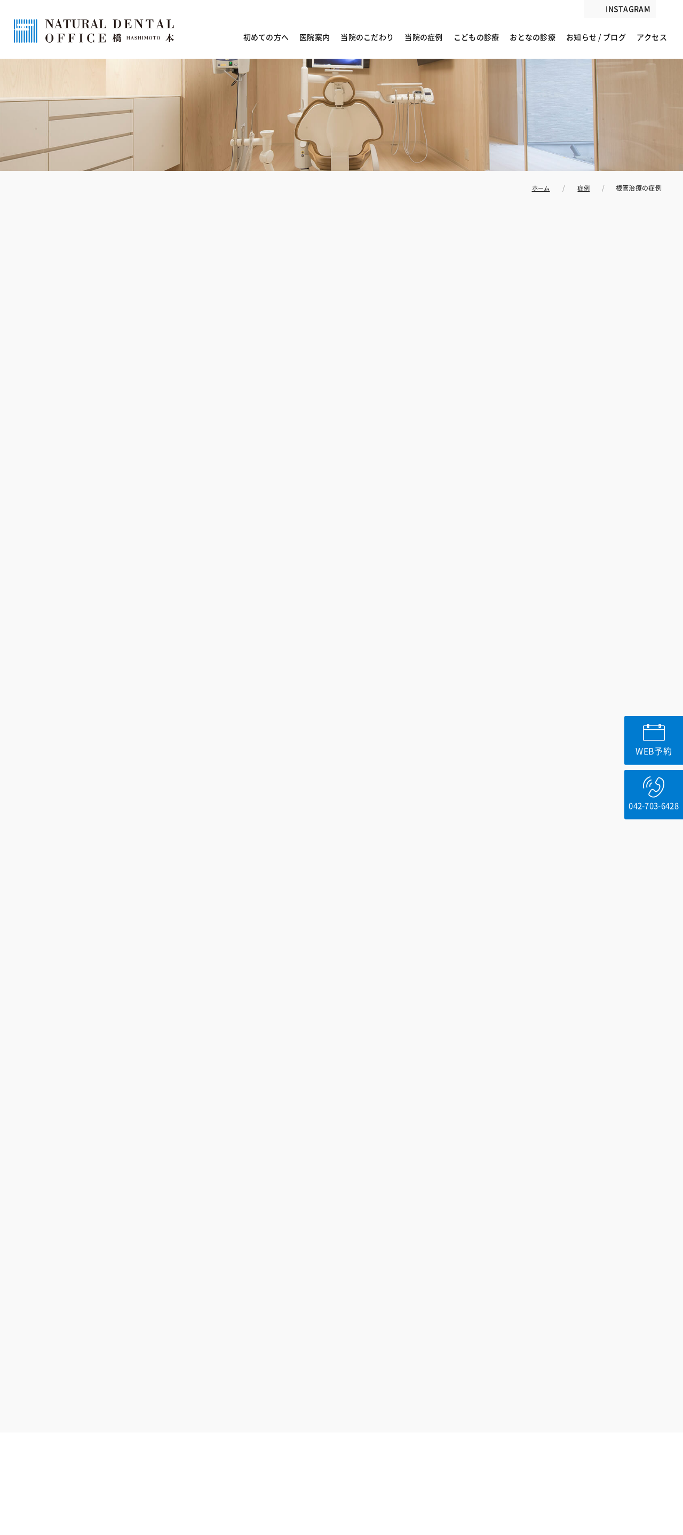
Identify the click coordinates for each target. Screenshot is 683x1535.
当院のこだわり (367, 37)
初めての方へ (266, 37)
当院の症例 (423, 37)
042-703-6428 (653, 812)
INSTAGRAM (628, 9)
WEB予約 (652, 747)
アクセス (652, 37)
